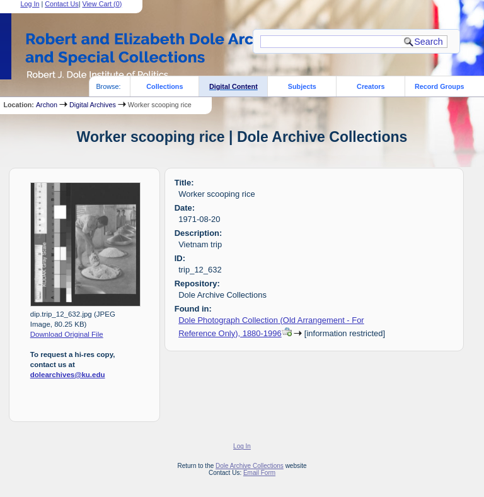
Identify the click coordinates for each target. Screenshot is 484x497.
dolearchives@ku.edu (67, 374)
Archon (46, 104)
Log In (242, 446)
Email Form (259, 472)
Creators (370, 86)
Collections (164, 86)
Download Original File (66, 334)
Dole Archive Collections (250, 465)
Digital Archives (92, 104)
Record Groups (439, 86)
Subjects (302, 86)
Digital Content (233, 86)
